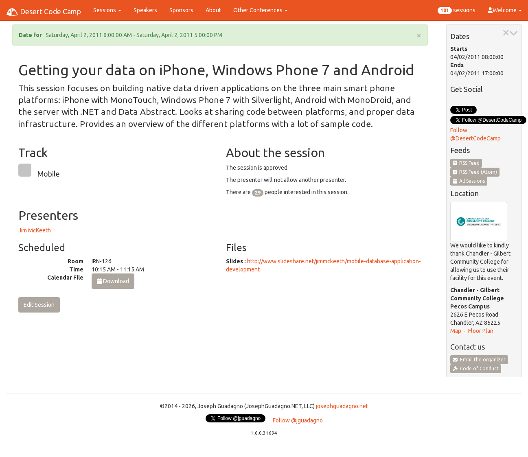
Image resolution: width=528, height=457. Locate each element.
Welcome (505, 10)
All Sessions (469, 181)
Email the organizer (479, 359)
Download (113, 281)
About (213, 10)
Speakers (145, 10)
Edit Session (39, 305)
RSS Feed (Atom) (475, 172)
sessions (456, 10)
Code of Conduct (476, 368)
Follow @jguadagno (298, 420)
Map (455, 331)
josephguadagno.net (342, 406)
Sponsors (181, 10)
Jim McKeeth (34, 230)
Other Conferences (260, 10)
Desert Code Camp (43, 12)
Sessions (107, 10)
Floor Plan (480, 331)
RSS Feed (466, 163)
